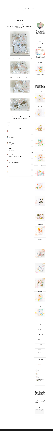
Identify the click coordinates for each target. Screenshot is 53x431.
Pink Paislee (40, 337)
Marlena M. (10, 142)
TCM (13, 26)
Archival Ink (40, 324)
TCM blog (26, 115)
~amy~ (9, 130)
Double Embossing (41, 410)
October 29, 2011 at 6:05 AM (11, 131)
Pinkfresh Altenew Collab (41, 373)
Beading (37, 409)
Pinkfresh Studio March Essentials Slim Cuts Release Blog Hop (41, 380)
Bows (39, 409)
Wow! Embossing (40, 354)
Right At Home (40, 342)
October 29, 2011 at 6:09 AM (11, 137)
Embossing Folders (38, 411)
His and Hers (37, 363)
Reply (32, 134)
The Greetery (40, 347)
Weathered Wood (30, 57)
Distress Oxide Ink (40, 329)
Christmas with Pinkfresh (38, 364)
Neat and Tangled (40, 334)
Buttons (37, 410)
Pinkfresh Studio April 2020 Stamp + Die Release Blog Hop (41, 377)
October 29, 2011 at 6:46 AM (11, 143)
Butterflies (42, 409)
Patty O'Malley (11, 154)
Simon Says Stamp (40, 344)
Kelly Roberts (10, 160)
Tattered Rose (10, 58)
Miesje (9, 136)
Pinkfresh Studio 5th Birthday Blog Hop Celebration (40, 371)
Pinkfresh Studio (40, 339)
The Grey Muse (40, 349)
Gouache (42, 411)
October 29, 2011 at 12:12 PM (11, 149)
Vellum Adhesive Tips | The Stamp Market (40, 74)
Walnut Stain (26, 57)
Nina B (23, 27)
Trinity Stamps (40, 352)
